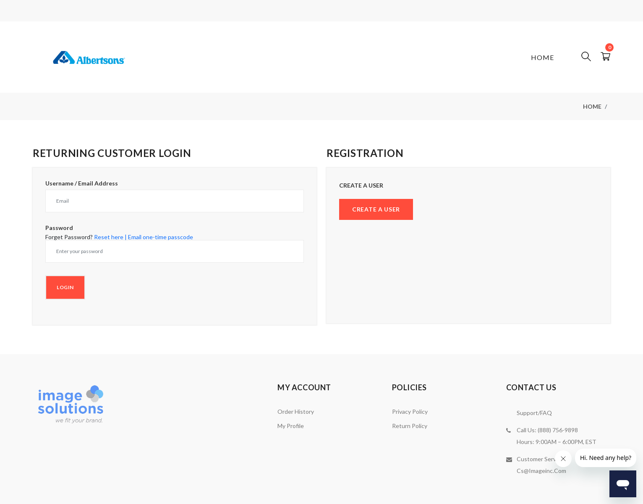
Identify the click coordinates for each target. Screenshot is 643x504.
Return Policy (409, 425)
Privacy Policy (410, 411)
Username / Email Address (81, 183)
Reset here (108, 236)
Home (542, 57)
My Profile (290, 425)
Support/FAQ (534, 412)
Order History (295, 411)
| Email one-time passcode (159, 236)
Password (59, 228)
